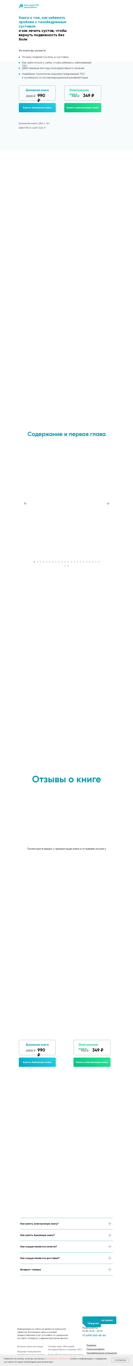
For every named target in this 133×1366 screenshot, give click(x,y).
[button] (37, 107)
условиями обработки (57, 1358)
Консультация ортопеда (30, 1346)
